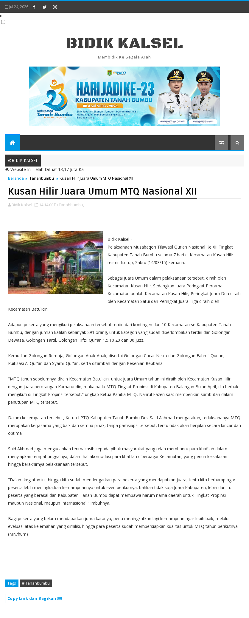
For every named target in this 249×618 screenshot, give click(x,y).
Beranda (16, 178)
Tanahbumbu (41, 178)
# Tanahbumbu (36, 583)
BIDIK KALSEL (124, 43)
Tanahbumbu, (71, 204)
